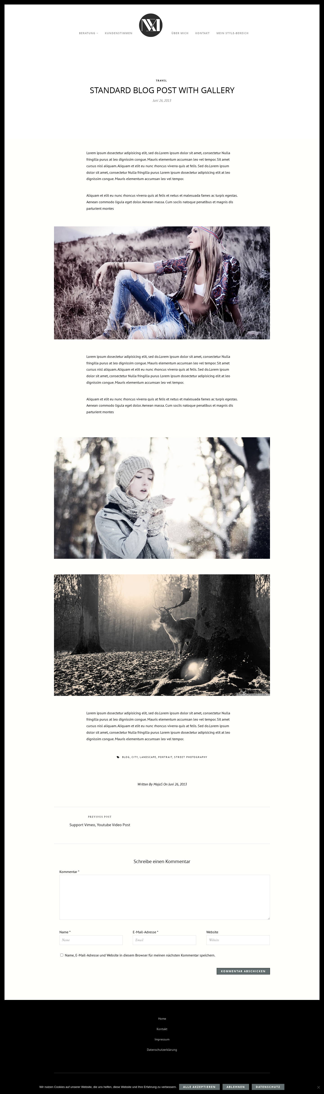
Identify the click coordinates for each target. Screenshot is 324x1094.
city (135, 752)
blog (126, 752)
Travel (161, 75)
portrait (165, 752)
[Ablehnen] (318, 1087)
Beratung (87, 33)
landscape (148, 752)
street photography (190, 752)
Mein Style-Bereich (232, 33)
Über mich (180, 33)
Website (212, 927)
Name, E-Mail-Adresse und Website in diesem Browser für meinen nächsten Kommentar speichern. (140, 950)
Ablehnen (236, 1087)
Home (162, 1013)
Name (64, 927)
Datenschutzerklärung (162, 1044)
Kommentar (69, 866)
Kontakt (202, 33)
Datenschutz (268, 1087)
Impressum (162, 1034)
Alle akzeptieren (199, 1087)
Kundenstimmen (119, 33)
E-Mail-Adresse (145, 927)
